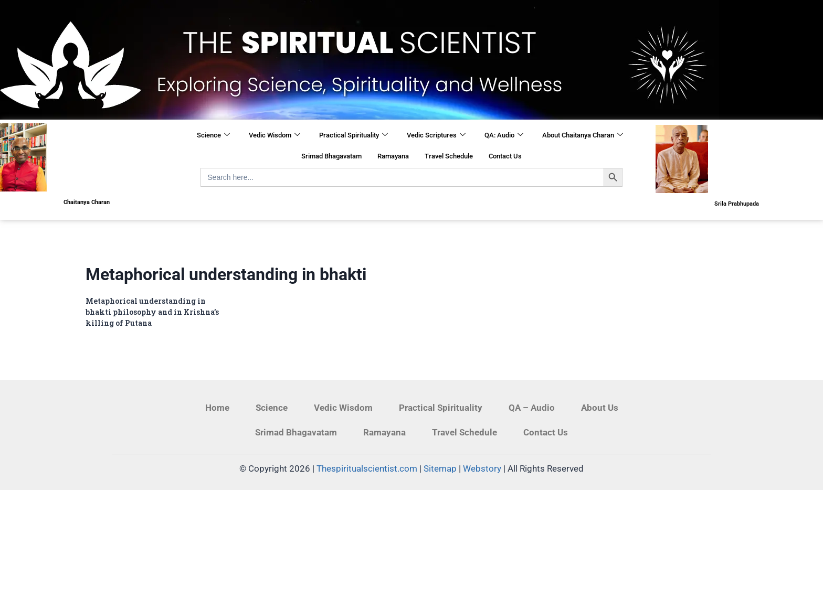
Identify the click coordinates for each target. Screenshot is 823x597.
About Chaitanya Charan (582, 135)
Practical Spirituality (353, 135)
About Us (599, 407)
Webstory (482, 468)
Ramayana (393, 156)
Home (217, 407)
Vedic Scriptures (436, 135)
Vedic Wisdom (274, 135)
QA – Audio (532, 407)
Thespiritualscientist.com (366, 468)
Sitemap (440, 468)
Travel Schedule (449, 156)
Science (213, 135)
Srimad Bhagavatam (331, 156)
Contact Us (505, 156)
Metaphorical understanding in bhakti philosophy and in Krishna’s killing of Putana (152, 312)
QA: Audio (503, 135)
